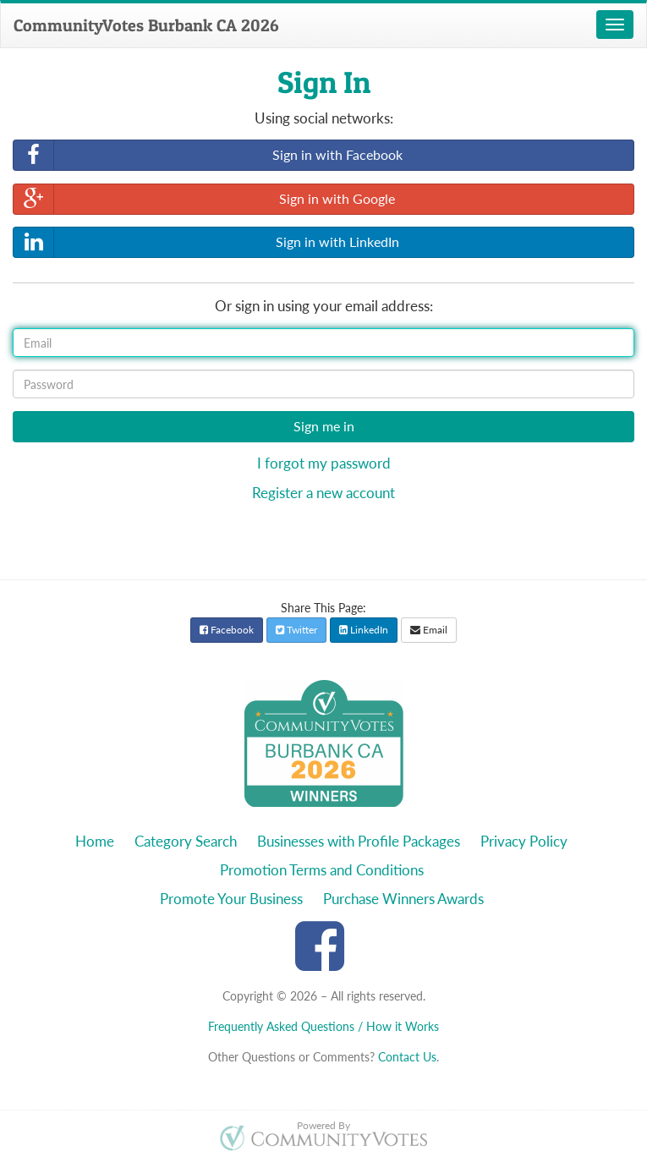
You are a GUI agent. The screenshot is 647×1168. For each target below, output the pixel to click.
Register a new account (323, 493)
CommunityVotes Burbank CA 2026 (146, 25)
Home (94, 841)
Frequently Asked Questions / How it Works (323, 1026)
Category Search (185, 841)
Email (428, 629)
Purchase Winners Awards (403, 899)
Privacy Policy (523, 841)
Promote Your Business (231, 899)
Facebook (227, 629)
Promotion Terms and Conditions (322, 870)
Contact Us (407, 1057)
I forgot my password (324, 463)
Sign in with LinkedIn (206, 242)
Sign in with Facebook (208, 155)
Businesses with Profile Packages (358, 841)
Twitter (296, 629)
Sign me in (323, 426)
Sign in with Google (204, 199)
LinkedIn (363, 629)
